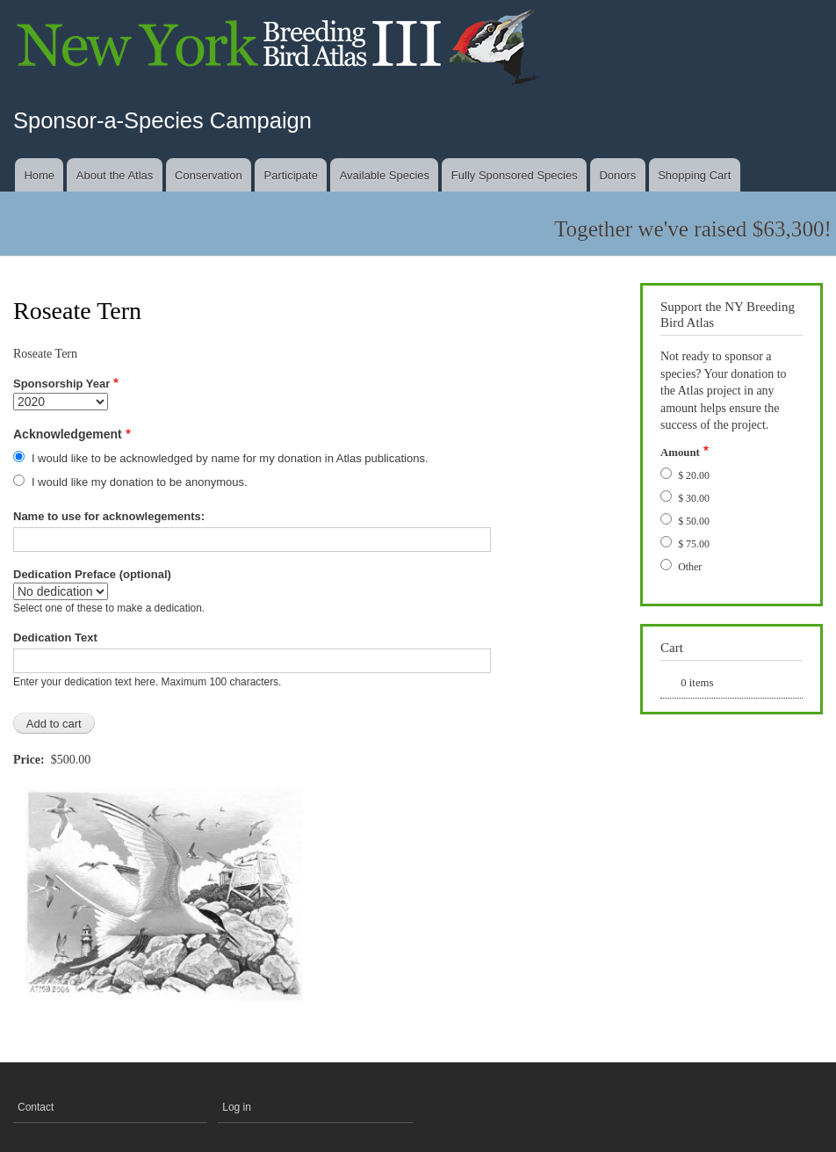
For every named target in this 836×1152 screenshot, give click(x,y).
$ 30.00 (694, 498)
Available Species (384, 175)
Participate (290, 175)
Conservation (208, 175)
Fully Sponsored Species (514, 175)
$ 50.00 (694, 521)
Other (690, 567)
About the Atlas (114, 175)
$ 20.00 (694, 475)
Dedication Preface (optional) (92, 574)
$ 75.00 (694, 544)
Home (39, 175)
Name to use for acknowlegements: (109, 516)
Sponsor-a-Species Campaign (162, 120)
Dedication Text (55, 637)
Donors (617, 175)
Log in (236, 1107)
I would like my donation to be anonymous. (140, 482)
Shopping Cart (694, 175)
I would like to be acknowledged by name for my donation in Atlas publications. (230, 458)
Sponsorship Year (61, 383)
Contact (36, 1107)
